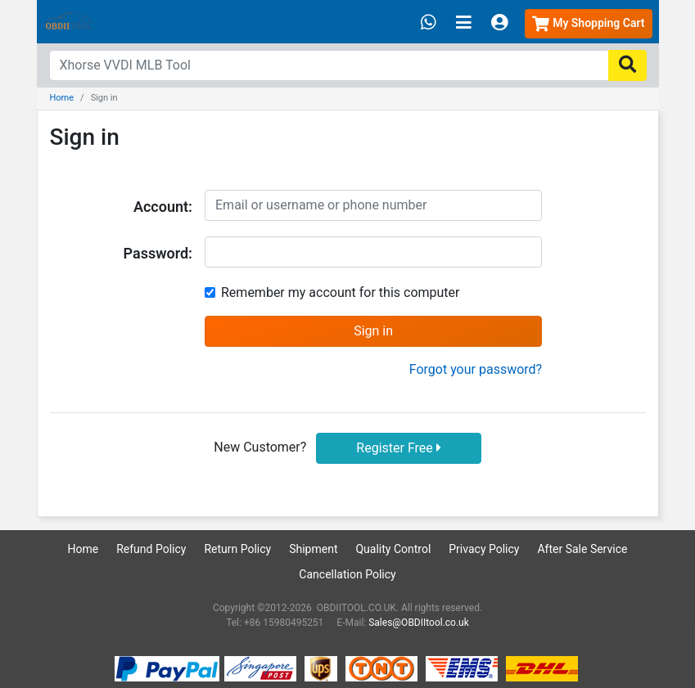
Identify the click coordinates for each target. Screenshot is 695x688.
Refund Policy (151, 548)
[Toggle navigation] (463, 23)
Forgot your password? (475, 369)
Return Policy (237, 548)
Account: (162, 206)
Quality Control (393, 548)
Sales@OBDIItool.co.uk (418, 622)
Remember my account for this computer (340, 292)
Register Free (398, 448)
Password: (158, 253)
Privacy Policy (484, 548)
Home (62, 97)
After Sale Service (582, 548)
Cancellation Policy (347, 574)
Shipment (313, 548)
